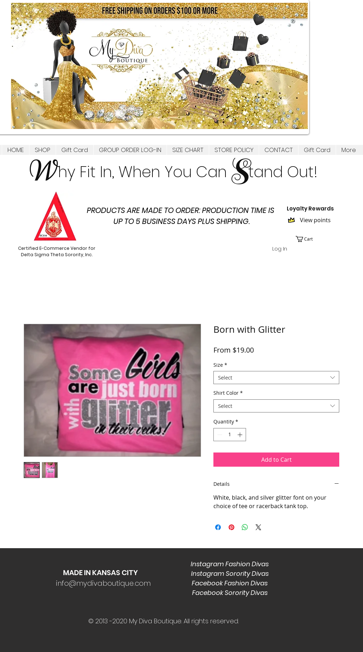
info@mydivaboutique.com (103, 583)
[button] (42, 150)
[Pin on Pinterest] (231, 527)
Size (220, 365)
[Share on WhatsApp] (245, 527)
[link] (308, 239)
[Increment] (240, 434)
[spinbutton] (229, 434)
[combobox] (276, 377)
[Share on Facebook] (218, 527)
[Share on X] (258, 527)
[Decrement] (218, 434)
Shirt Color (228, 393)
